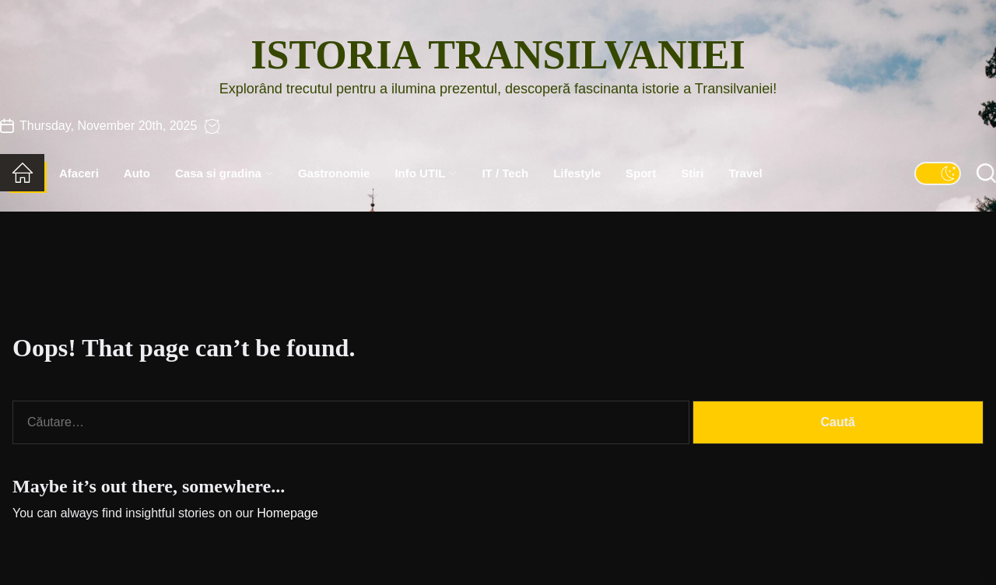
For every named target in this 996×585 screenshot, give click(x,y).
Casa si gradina (224, 173)
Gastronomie (334, 173)
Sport (641, 173)
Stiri (692, 173)
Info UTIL (426, 173)
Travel (745, 173)
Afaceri (79, 173)
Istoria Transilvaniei (498, 55)
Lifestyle (577, 173)
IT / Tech (505, 173)
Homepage (287, 513)
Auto (137, 173)
